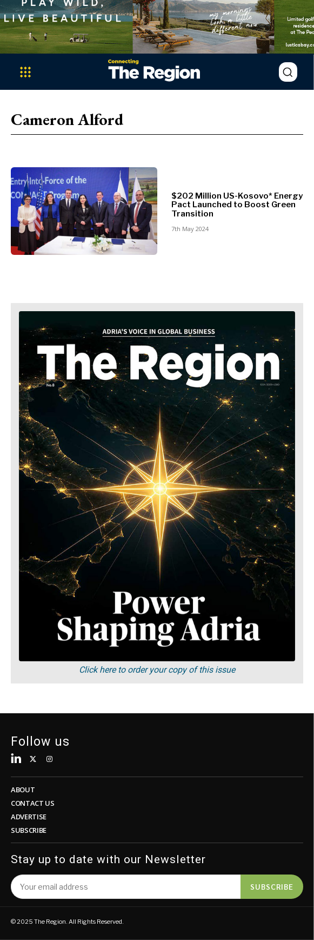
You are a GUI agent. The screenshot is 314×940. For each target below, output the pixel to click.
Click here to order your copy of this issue (157, 670)
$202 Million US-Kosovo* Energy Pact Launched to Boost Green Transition (237, 205)
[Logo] (154, 70)
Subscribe (271, 886)
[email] (125, 887)
